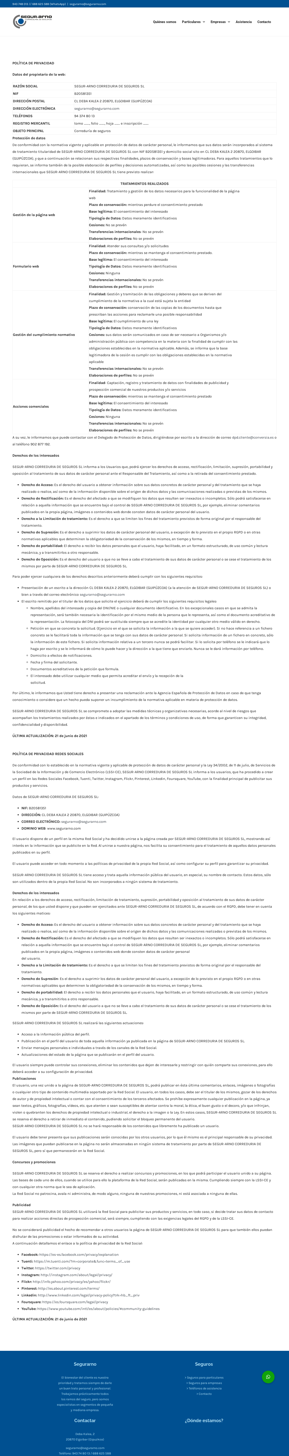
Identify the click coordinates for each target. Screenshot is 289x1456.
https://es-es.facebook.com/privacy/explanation (78, 1254)
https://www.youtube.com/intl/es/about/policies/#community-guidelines (98, 1309)
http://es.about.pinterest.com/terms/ (69, 1288)
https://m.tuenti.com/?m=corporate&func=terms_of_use (82, 1261)
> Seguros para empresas (204, 1383)
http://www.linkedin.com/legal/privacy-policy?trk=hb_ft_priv (89, 1295)
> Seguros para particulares (204, 1377)
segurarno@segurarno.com (88, 4)
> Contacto (204, 1394)
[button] (268, 1377)
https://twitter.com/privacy (57, 1268)
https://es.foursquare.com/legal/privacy (75, 1302)
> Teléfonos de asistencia (204, 1388)
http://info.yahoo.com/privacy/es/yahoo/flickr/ (72, 1281)
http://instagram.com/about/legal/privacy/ (76, 1275)
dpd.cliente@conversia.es (253, 437)
